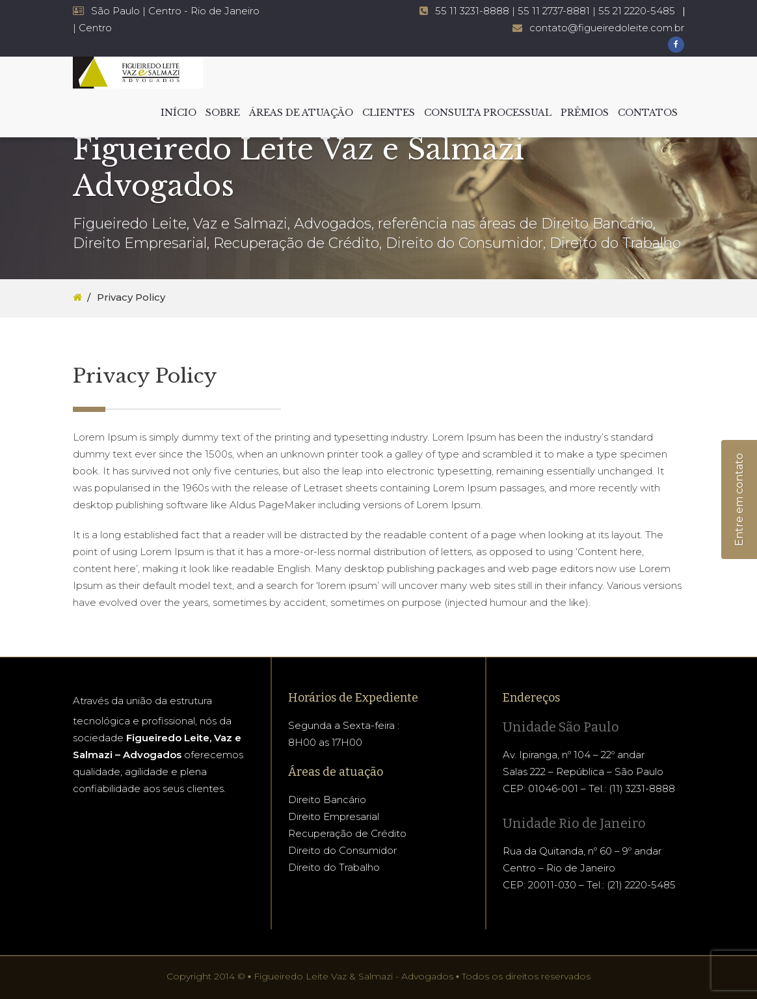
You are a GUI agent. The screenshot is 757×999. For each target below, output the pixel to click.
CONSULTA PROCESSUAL (487, 112)
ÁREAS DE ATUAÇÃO (301, 112)
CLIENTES (388, 112)
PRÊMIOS (585, 112)
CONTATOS (648, 112)
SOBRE (223, 112)
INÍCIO (178, 112)
